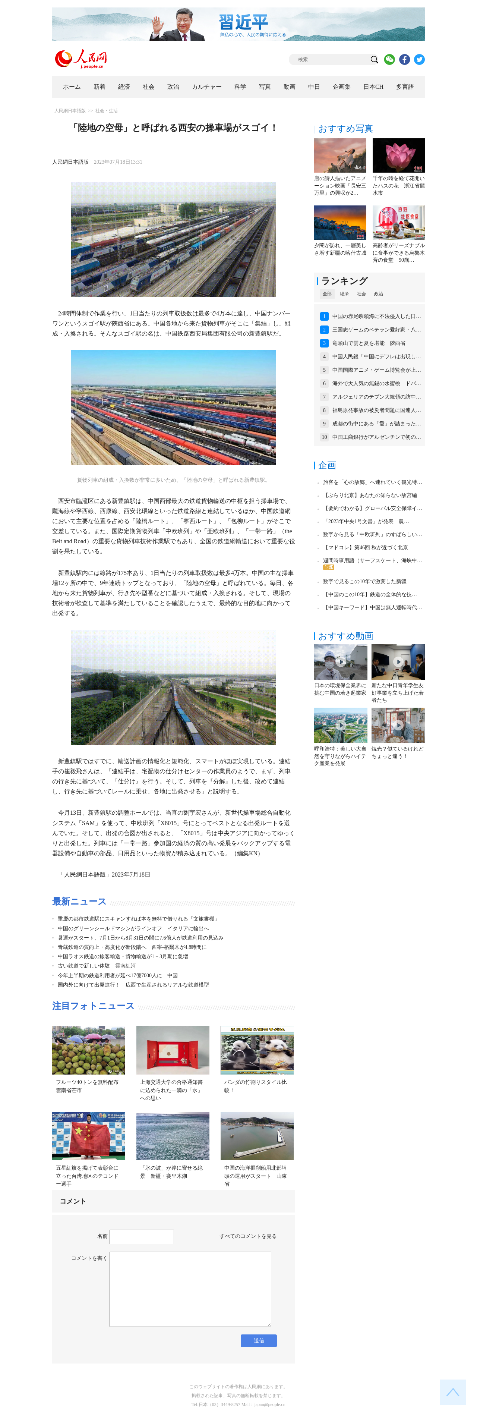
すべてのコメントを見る (248, 1236)
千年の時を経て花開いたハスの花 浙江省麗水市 (399, 186)
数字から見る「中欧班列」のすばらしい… (372, 534)
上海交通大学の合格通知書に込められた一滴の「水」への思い (171, 1090)
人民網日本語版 (70, 110)
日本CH (373, 87)
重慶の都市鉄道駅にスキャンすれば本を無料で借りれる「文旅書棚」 (138, 919)
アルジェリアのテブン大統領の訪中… (376, 397)
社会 (149, 87)
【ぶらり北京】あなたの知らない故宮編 (370, 495)
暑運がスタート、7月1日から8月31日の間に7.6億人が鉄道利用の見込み (141, 938)
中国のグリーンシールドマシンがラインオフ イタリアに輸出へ (133, 928)
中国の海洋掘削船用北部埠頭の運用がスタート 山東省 (255, 1176)
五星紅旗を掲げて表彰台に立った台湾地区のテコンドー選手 (87, 1176)
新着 (99, 87)
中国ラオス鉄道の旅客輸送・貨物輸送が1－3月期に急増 (123, 956)
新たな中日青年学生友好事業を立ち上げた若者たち (398, 693)
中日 (314, 87)
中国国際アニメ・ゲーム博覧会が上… (376, 370)
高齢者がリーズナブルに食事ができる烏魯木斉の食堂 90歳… (399, 253)
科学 (240, 87)
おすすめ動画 (345, 636)
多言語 (405, 87)
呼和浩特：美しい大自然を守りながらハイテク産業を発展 (340, 756)
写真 (265, 87)
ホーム (72, 87)
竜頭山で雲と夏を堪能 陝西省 (368, 343)
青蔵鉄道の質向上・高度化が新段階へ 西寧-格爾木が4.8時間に (132, 947)
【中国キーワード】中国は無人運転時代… (372, 607)
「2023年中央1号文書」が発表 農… (366, 521)
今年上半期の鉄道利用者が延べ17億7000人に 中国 (118, 975)
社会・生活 (106, 110)
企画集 (342, 87)
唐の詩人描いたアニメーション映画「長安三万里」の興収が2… (340, 186)
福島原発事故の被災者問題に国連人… (376, 410)
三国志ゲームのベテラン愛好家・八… (376, 330)
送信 (259, 1340)
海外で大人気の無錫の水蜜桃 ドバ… (376, 383)
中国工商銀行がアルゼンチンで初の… (376, 437)
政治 (173, 87)
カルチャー (207, 87)
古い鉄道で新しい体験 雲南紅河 (97, 966)
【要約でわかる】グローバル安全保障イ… (372, 508)
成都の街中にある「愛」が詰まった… (376, 424)
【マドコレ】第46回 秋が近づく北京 (365, 547)
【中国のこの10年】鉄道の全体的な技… (370, 594)
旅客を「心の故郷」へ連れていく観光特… (372, 482)
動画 (290, 87)
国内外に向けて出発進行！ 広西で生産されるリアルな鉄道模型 (133, 985)
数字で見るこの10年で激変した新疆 (365, 581)
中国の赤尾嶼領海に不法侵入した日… (376, 316)
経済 (124, 87)
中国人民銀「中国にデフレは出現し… (376, 356)
